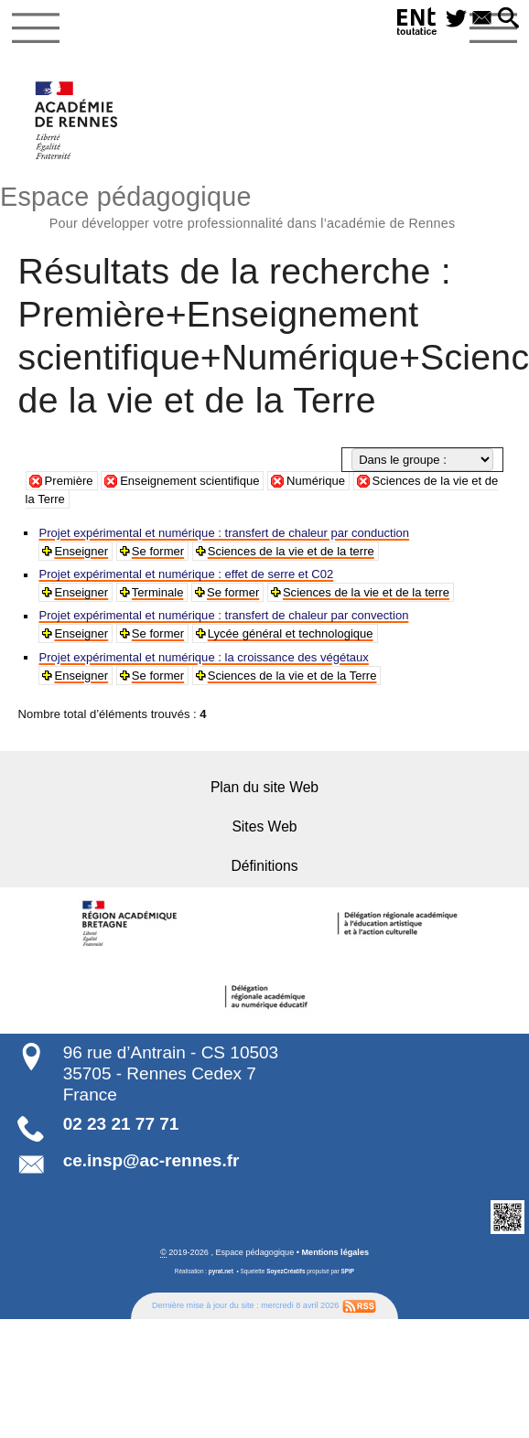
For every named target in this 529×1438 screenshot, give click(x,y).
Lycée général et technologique (287, 633)
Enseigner (80, 551)
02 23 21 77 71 (121, 1122)
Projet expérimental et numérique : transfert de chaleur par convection (221, 615)
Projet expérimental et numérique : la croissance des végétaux (201, 657)
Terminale (156, 592)
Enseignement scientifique (189, 481)
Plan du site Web (264, 786)
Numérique (315, 481)
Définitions (264, 865)
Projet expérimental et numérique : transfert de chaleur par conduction (221, 533)
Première (69, 481)
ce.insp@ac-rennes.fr (151, 1158)
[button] (509, 19)
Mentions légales (336, 1250)
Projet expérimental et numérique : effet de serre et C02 (183, 574)
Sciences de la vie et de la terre (288, 551)
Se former (157, 551)
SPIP (348, 1270)
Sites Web (264, 825)
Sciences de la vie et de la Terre (289, 675)
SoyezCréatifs (285, 1270)
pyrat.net (221, 1270)
